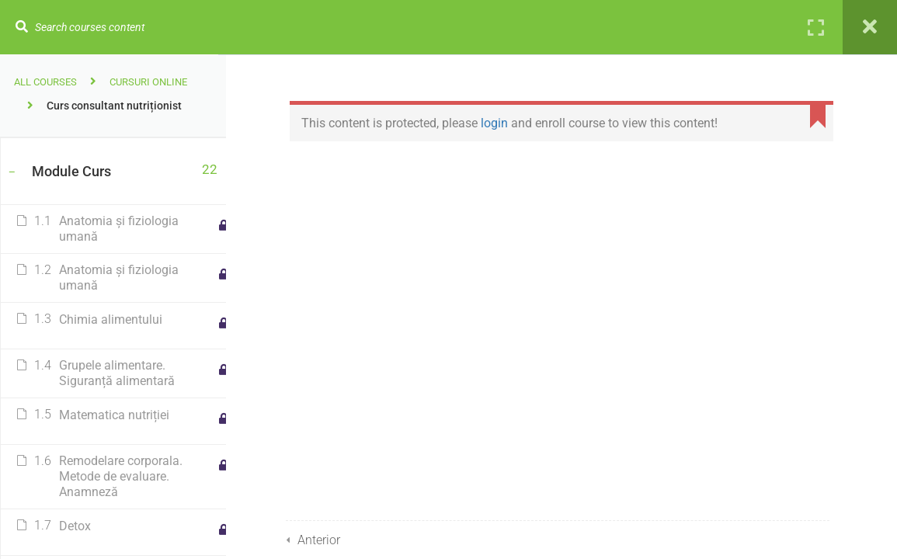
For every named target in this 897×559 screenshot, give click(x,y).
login (498, 123)
